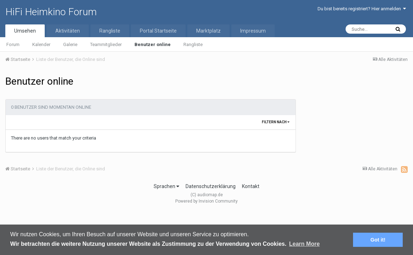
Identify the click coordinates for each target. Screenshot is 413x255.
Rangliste (193, 44)
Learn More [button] (304, 244)
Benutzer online (152, 44)
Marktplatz (208, 31)
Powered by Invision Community (206, 201)
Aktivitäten (67, 31)
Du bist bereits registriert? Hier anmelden (362, 8)
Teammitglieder (106, 44)
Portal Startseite (158, 31)
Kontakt (250, 186)
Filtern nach (276, 122)
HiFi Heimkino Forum (51, 12)
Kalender (41, 44)
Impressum (253, 31)
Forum (13, 44)
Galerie (70, 44)
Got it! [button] (377, 240)
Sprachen (166, 186)
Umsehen (25, 31)
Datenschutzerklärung (211, 186)
